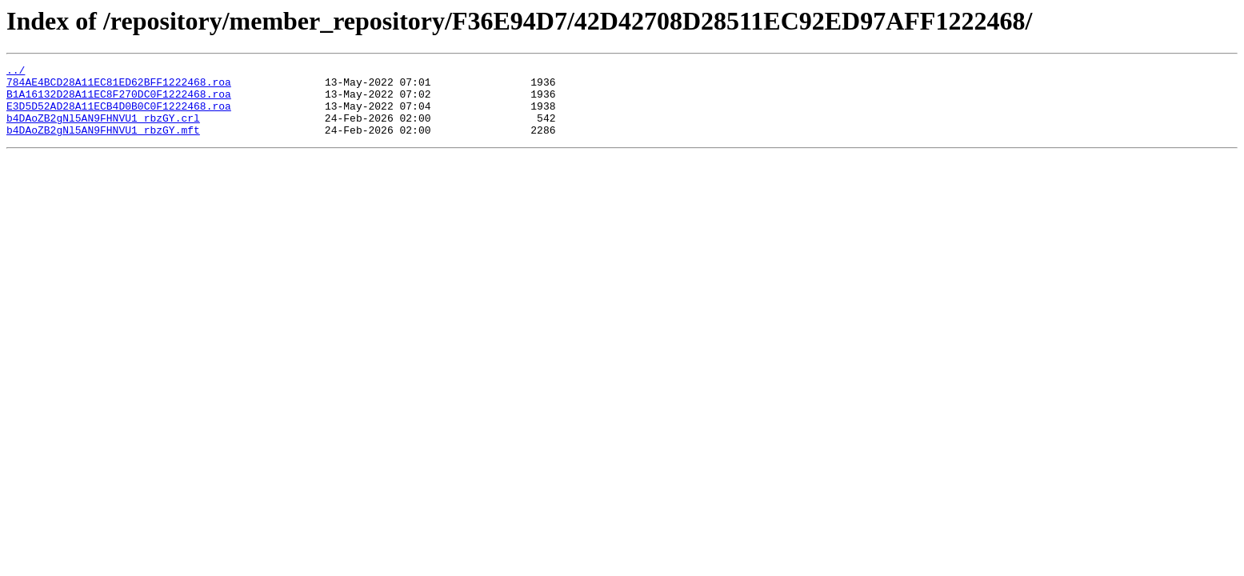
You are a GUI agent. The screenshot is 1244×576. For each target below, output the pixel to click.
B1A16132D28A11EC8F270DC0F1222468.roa (118, 101)
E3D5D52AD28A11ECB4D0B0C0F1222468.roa (118, 115)
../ (15, 72)
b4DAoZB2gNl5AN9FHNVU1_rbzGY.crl (103, 129)
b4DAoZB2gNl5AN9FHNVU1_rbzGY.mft (103, 144)
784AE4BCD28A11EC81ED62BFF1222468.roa (118, 86)
